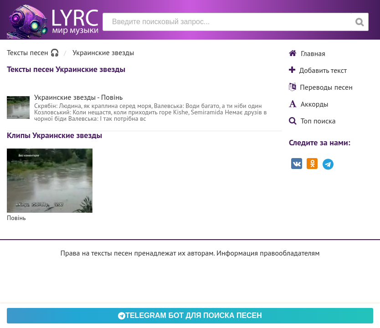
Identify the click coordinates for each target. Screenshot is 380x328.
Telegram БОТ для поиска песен (190, 315)
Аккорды (309, 103)
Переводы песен (321, 87)
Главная (307, 53)
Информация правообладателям (267, 252)
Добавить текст (318, 70)
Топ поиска (312, 120)
